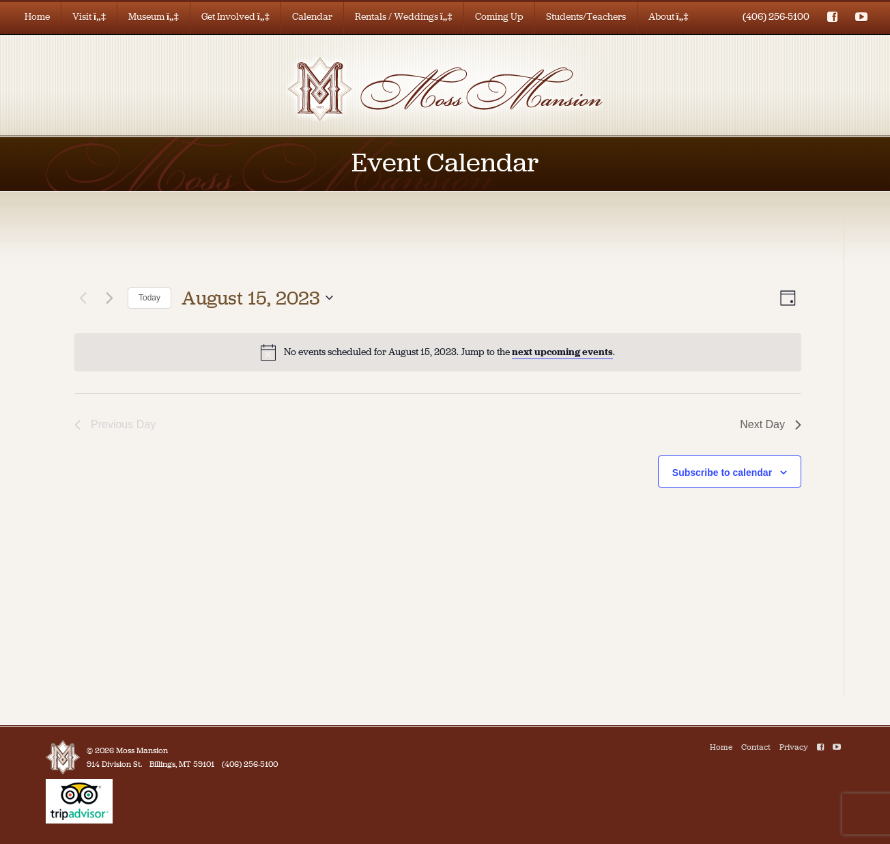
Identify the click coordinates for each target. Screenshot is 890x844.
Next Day (770, 424)
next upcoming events (562, 352)
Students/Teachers (586, 16)
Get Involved (235, 16)
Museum (153, 16)
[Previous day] (82, 298)
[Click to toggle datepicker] (257, 298)
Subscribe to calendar (722, 472)
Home (37, 16)
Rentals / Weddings (404, 16)
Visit (89, 16)
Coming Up (499, 16)
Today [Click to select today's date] (149, 298)
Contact (756, 747)
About (668, 16)
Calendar (312, 16)
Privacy (793, 747)
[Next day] (109, 298)
